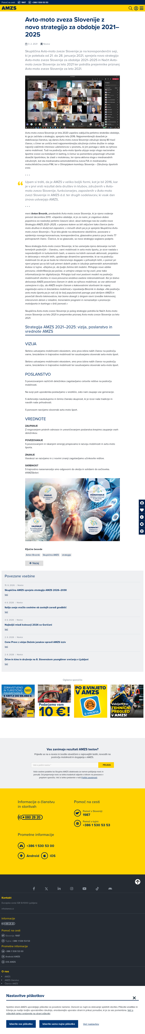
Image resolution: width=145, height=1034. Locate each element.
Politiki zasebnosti (89, 777)
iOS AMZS (10, 962)
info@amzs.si (8, 908)
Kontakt (6, 898)
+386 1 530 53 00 (14, 951)
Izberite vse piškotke (21, 1024)
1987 (17, 935)
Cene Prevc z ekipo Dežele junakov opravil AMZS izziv (35, 642)
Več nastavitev (91, 1024)
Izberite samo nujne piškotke (58, 1024)
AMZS (7, 976)
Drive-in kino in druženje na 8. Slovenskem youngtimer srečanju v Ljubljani (46, 659)
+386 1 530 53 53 (21, 941)
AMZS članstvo (12, 980)
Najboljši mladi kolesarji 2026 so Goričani (28, 625)
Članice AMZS (11, 983)
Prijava (107, 764)
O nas (5, 971)
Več (6, 594)
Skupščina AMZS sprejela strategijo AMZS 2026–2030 (36, 590)
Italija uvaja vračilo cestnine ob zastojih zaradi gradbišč (36, 607)
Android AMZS (12, 956)
